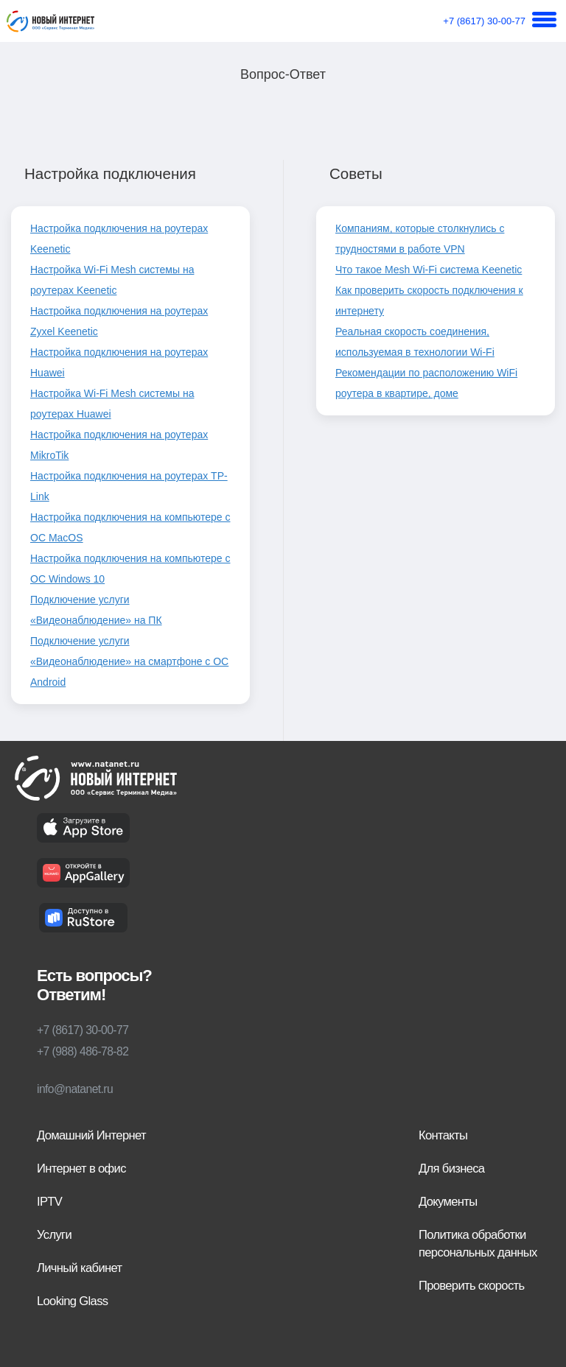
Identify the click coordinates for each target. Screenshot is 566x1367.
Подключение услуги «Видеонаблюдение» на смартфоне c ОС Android (129, 661)
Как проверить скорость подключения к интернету (429, 300)
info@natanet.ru (75, 1089)
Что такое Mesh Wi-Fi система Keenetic (428, 269)
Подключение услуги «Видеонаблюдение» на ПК (96, 610)
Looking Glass (72, 1301)
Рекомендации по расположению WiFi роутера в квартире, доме (426, 383)
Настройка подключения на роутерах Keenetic (119, 238)
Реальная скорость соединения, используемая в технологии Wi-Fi (415, 342)
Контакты (443, 1135)
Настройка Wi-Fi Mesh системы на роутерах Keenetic (112, 280)
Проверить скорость (471, 1286)
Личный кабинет (79, 1268)
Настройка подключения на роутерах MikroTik (119, 445)
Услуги (54, 1235)
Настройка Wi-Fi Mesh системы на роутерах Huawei (112, 403)
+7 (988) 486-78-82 (82, 1051)
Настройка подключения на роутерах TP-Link (129, 486)
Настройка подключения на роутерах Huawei (119, 362)
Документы (448, 1202)
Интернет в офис (81, 1169)
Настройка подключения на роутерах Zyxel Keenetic (119, 321)
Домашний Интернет (91, 1135)
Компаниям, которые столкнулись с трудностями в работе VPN (419, 238)
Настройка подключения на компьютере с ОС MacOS (130, 527)
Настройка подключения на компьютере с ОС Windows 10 (130, 568)
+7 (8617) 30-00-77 (484, 21)
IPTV (49, 1202)
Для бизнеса (451, 1169)
